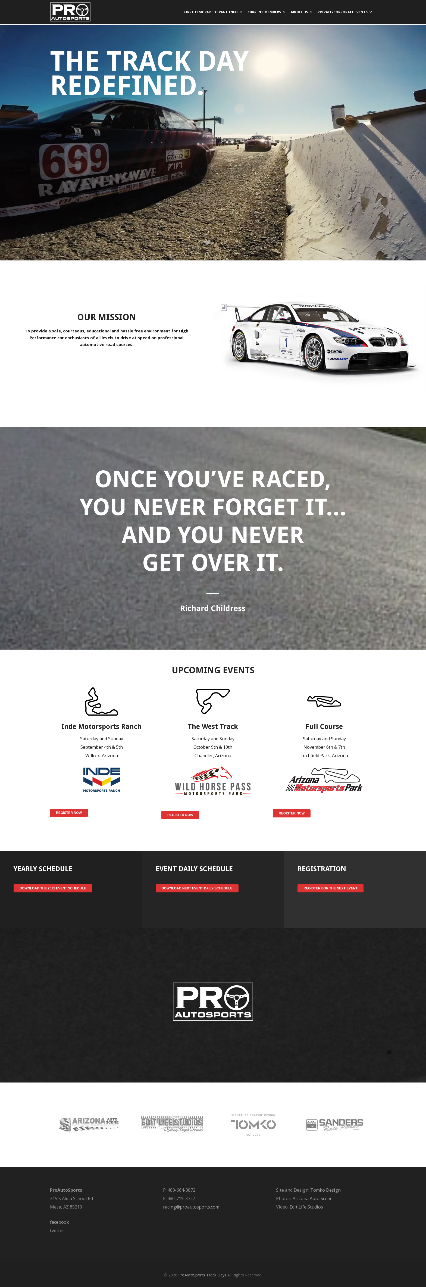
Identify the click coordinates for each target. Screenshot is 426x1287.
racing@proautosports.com (191, 1207)
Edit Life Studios (306, 1207)
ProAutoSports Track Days (202, 1274)
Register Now (69, 813)
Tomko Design (325, 1190)
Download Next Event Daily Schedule (197, 888)
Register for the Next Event (330, 888)
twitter (57, 1230)
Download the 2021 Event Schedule (53, 888)
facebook (59, 1222)
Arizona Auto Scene (313, 1198)
